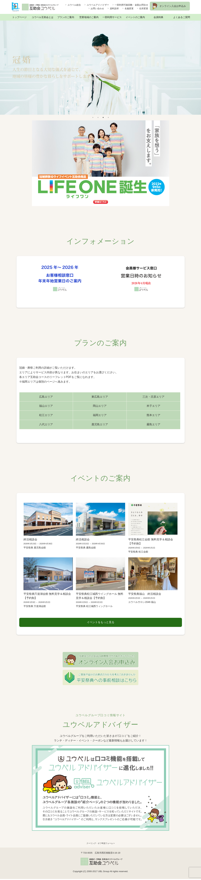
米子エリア (153, 405)
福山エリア (46, 405)
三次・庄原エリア (153, 396)
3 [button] (103, 117)
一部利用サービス (112, 17)
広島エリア (46, 396)
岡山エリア (100, 405)
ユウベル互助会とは (42, 17)
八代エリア (46, 424)
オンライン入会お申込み (172, 6)
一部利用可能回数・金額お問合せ (131, 5)
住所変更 (143, 8)
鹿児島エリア (99, 424)
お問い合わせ (97, 8)
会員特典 (158, 17)
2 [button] (98, 117)
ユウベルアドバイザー (98, 5)
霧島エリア (153, 424)
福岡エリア (100, 415)
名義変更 (129, 8)
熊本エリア (153, 415)
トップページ (19, 17)
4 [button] (108, 117)
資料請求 (114, 8)
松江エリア (46, 415)
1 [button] (93, 117)
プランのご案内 (65, 17)
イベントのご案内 (135, 17)
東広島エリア (99, 396)
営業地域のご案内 (89, 17)
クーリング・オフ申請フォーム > (101, 844)
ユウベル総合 (74, 5)
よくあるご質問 (181, 17)
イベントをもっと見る (100, 622)
